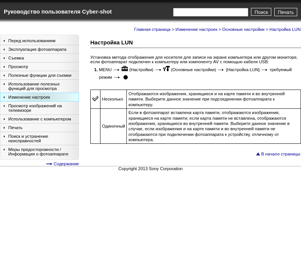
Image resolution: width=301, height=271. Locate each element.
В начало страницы (280, 154)
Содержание (66, 163)
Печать (286, 12)
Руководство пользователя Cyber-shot (58, 11)
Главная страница (152, 29)
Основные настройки (243, 29)
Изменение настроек (196, 29)
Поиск (261, 12)
